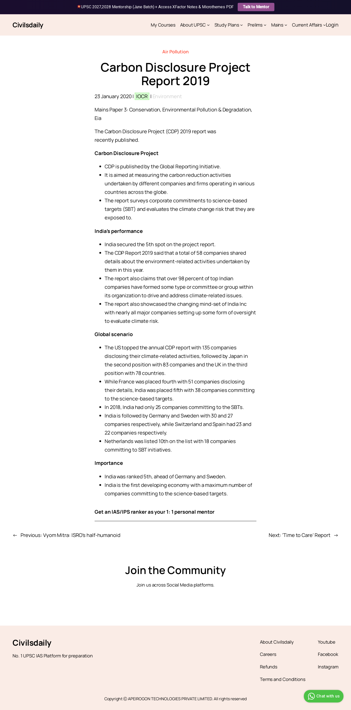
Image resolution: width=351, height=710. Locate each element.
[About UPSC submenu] (208, 25)
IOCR (142, 96)
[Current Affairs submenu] (324, 25)
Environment (167, 96)
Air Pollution (175, 52)
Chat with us (323, 696)
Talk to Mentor (256, 7)
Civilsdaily (28, 24)
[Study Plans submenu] (241, 25)
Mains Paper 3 (111, 109)
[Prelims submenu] (265, 25)
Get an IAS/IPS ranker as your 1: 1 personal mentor (155, 511)
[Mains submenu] (286, 25)
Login (332, 24)
